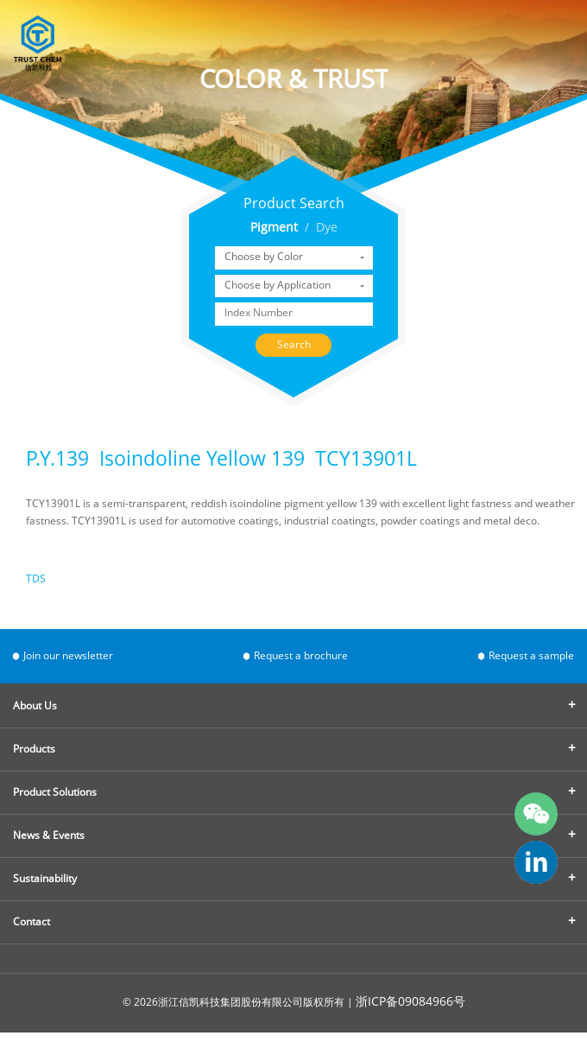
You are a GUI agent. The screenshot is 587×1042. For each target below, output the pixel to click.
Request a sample (531, 656)
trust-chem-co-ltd (536, 862)
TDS (36, 579)
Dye (327, 228)
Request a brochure (301, 656)
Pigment (274, 228)
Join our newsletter (68, 656)
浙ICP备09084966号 (410, 1002)
